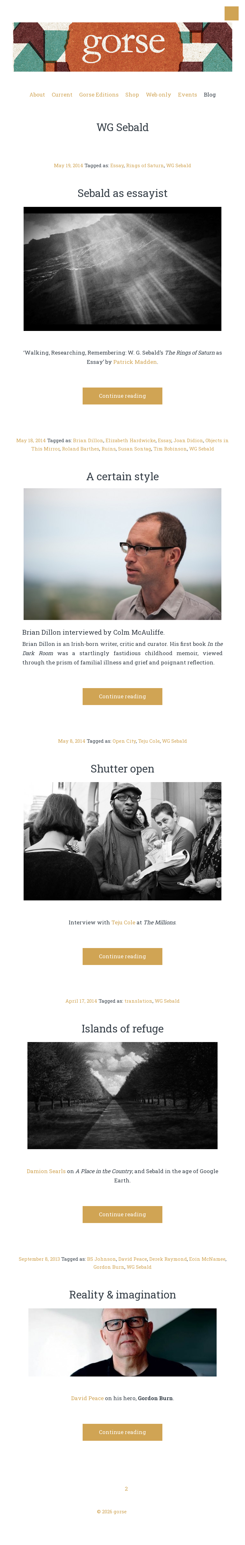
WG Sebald (178, 165)
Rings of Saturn (145, 165)
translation (138, 1001)
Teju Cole (149, 741)
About (37, 94)
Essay (117, 165)
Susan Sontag (134, 448)
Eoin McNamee (207, 1259)
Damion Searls (46, 1171)
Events (187, 94)
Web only (158, 94)
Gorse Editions (99, 94)
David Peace (132, 1259)
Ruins (108, 448)
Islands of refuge (123, 1028)
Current (62, 94)
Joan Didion (188, 440)
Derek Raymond (168, 1259)
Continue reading (122, 395)
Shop (132, 94)
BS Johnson (101, 1259)
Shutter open (122, 768)
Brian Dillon (88, 440)
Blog (210, 94)
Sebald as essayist (123, 193)
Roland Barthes (80, 448)
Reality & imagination (122, 1294)
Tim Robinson (170, 448)
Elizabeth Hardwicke (131, 440)
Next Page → (215, 1489)
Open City (124, 741)
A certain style (122, 476)
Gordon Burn (108, 1267)
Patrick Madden (135, 361)
